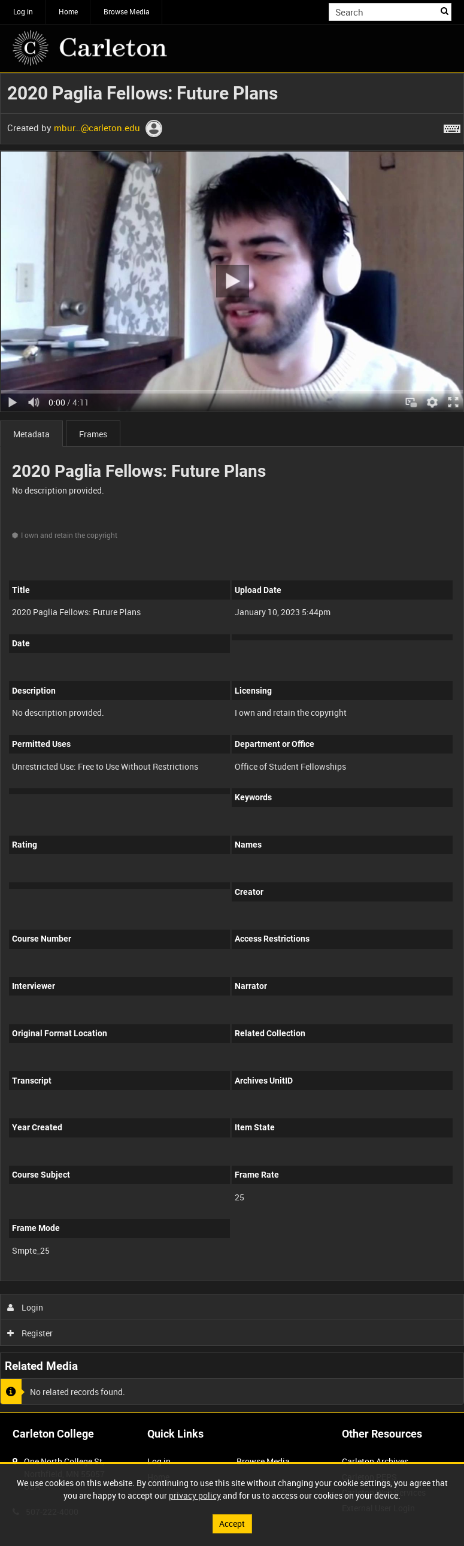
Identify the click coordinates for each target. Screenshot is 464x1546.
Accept (232, 1523)
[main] (232, 743)
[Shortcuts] (452, 126)
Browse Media (127, 11)
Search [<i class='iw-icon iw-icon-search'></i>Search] (444, 11)
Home (68, 11)
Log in (23, 11)
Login (25, 1307)
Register (30, 1333)
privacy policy (195, 1495)
